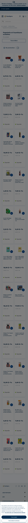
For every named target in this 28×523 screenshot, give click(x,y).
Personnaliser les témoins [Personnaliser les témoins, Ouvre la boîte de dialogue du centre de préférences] (14, 520)
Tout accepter (14, 517)
